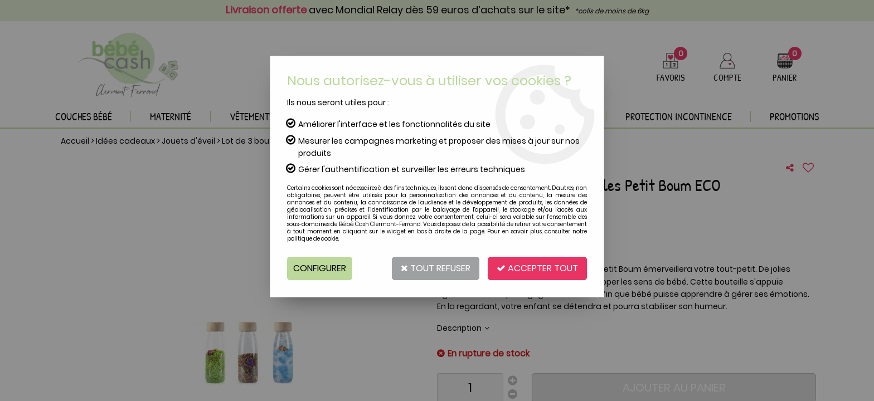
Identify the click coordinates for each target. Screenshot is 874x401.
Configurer (319, 268)
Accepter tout (537, 268)
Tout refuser (435, 268)
